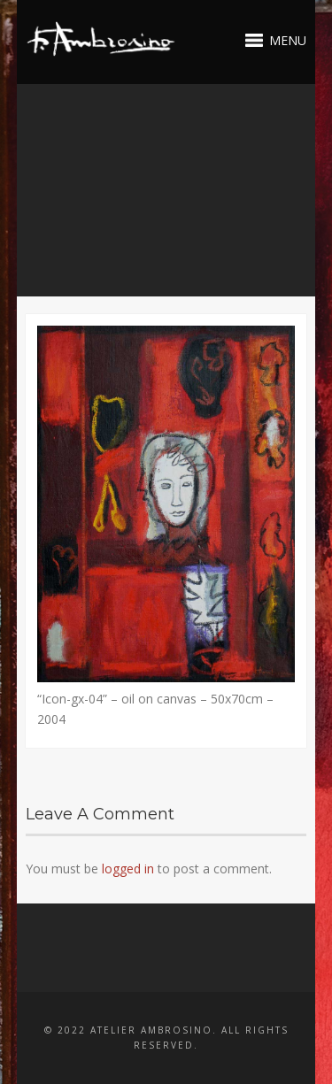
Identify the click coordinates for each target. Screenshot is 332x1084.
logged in (128, 868)
